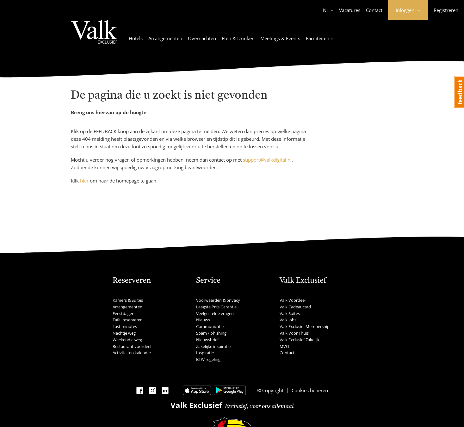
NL (326, 10)
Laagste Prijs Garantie (216, 307)
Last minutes (125, 326)
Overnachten (202, 38)
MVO (284, 346)
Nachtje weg (124, 333)
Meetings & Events (280, 38)
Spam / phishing (211, 333)
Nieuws (203, 320)
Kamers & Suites (128, 300)
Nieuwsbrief (207, 340)
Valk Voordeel (293, 300)
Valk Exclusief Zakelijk (299, 340)
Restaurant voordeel (132, 346)
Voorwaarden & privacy (218, 300)
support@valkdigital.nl (267, 160)
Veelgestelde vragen (215, 313)
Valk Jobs (288, 320)
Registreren (446, 10)
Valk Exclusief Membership (305, 326)
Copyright (272, 390)
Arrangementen (165, 38)
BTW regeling (208, 359)
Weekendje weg (127, 340)
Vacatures (349, 10)
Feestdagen (123, 313)
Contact (374, 10)
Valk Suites (290, 313)
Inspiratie (205, 353)
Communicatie (210, 326)
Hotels (136, 38)
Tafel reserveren (128, 320)
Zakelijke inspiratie (213, 346)
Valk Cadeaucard (295, 307)
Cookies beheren (310, 390)
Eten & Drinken (238, 38)
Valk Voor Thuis (294, 333)
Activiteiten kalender (132, 353)
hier (84, 180)
